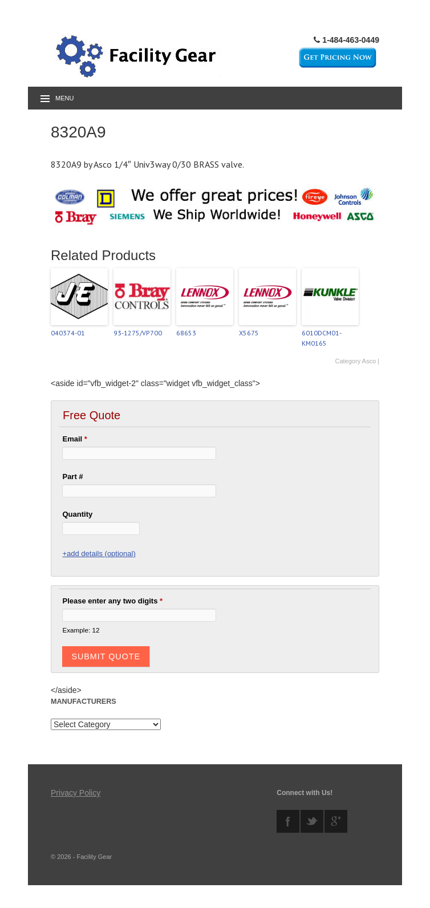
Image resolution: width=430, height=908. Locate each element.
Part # (72, 476)
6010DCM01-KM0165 (322, 338)
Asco (369, 361)
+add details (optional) (98, 553)
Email (74, 439)
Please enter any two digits (112, 601)
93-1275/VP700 (137, 333)
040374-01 (68, 333)
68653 (186, 333)
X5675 (249, 333)
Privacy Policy (75, 792)
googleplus (335, 821)
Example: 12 (80, 630)
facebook (288, 821)
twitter (312, 821)
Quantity (77, 514)
